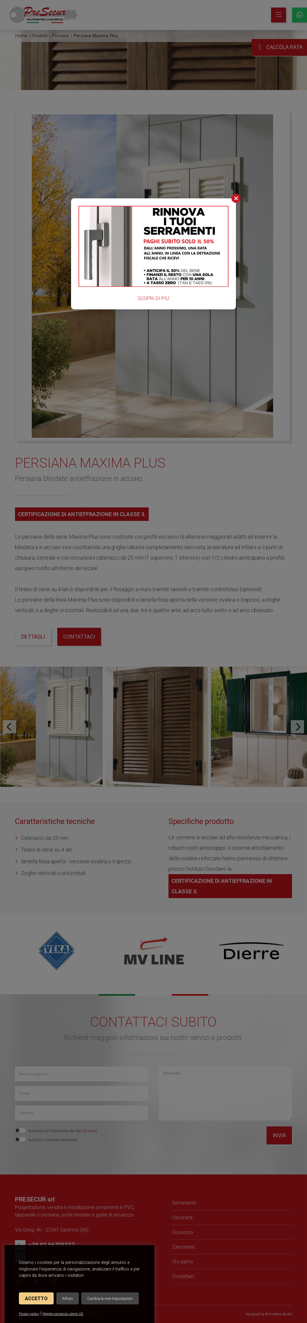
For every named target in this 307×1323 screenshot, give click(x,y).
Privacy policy (29, 1314)
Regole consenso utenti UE (63, 1314)
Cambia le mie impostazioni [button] (110, 1298)
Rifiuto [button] (67, 1298)
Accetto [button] (36, 1298)
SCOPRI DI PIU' (154, 298)
